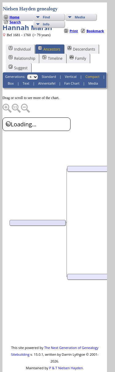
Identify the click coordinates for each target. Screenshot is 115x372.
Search (15, 9)
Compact (93, 64)
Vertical (71, 64)
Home (15, 4)
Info (46, 12)
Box (10, 71)
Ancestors (49, 36)
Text (26, 71)
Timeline (52, 46)
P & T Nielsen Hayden (66, 355)
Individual (20, 36)
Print (74, 18)
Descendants (81, 36)
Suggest (18, 55)
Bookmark (95, 18)
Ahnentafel (46, 71)
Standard (49, 64)
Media (80, 4)
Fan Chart (71, 71)
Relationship (22, 46)
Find (46, 4)
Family (78, 46)
